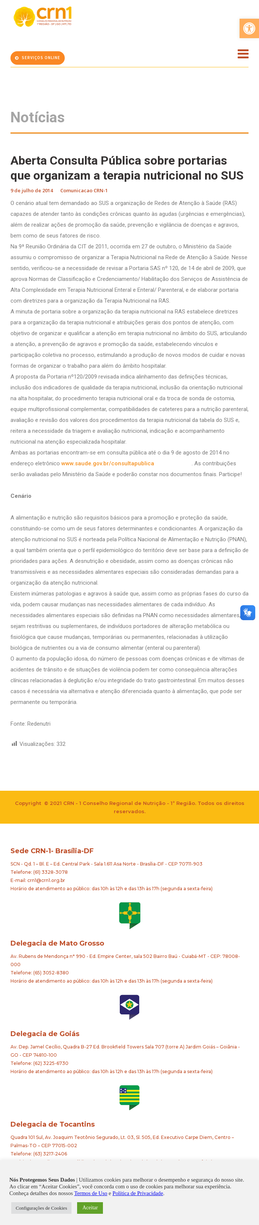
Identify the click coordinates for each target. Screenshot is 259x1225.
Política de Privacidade (138, 1193)
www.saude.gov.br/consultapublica (126, 463)
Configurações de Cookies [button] (41, 1208)
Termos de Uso (90, 1193)
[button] (249, 28)
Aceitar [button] (90, 1207)
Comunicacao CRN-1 (84, 190)
